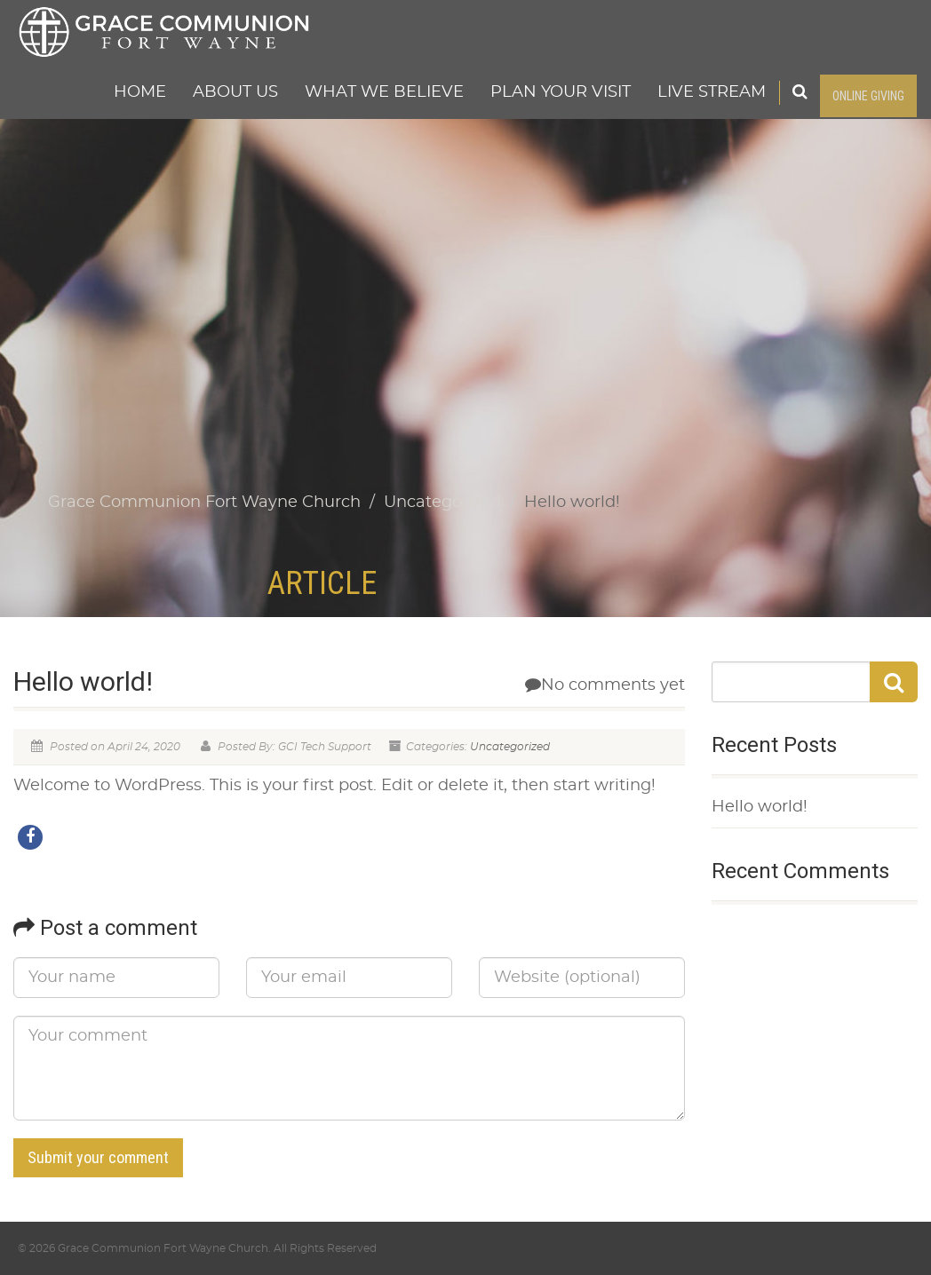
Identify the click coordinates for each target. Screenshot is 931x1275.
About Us (235, 92)
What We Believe (384, 92)
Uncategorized (510, 746)
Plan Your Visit (560, 92)
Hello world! (760, 807)
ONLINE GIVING (868, 96)
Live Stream (711, 92)
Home (140, 92)
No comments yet (605, 685)
